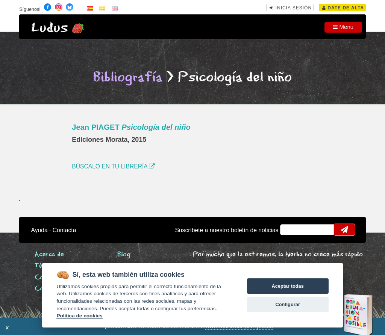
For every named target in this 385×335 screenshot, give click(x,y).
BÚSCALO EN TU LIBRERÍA (113, 166)
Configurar (287, 304)
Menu (343, 27)
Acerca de (49, 254)
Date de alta (343, 8)
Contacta (64, 230)
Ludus (49, 28)
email (291, 229)
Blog (123, 254)
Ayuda (39, 230)
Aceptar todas (287, 286)
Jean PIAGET (131, 127)
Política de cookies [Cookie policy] (79, 315)
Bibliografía (127, 77)
